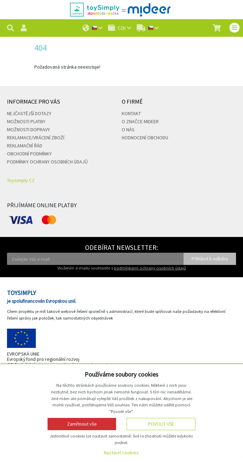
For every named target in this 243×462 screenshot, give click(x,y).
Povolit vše (161, 424)
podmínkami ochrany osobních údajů (150, 268)
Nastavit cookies (121, 452)
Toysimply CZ (21, 180)
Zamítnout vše (82, 424)
